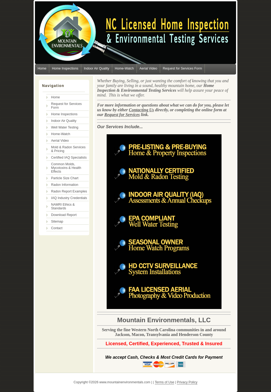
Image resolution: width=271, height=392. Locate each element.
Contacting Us (141, 110)
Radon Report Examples (69, 191)
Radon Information (64, 185)
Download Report (63, 215)
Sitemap (57, 221)
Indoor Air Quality (96, 68)
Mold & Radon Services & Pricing (68, 149)
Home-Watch (124, 68)
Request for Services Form (182, 68)
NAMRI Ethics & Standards (63, 206)
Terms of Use (164, 382)
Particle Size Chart (64, 178)
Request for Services (122, 114)
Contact (56, 228)
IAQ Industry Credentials (69, 198)
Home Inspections (65, 68)
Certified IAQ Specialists (69, 157)
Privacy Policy (187, 382)
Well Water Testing (64, 127)
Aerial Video (148, 68)
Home (42, 68)
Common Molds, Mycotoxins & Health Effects (66, 167)
